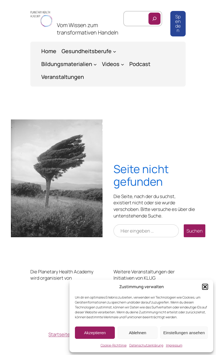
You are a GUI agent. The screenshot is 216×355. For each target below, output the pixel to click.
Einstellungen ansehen (184, 332)
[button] (205, 287)
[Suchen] (154, 19)
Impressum (174, 345)
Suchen (194, 231)
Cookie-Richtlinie (114, 345)
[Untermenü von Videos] (122, 64)
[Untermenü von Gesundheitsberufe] (114, 51)
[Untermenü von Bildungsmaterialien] (95, 64)
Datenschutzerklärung (146, 345)
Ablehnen (137, 332)
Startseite (59, 334)
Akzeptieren (95, 332)
